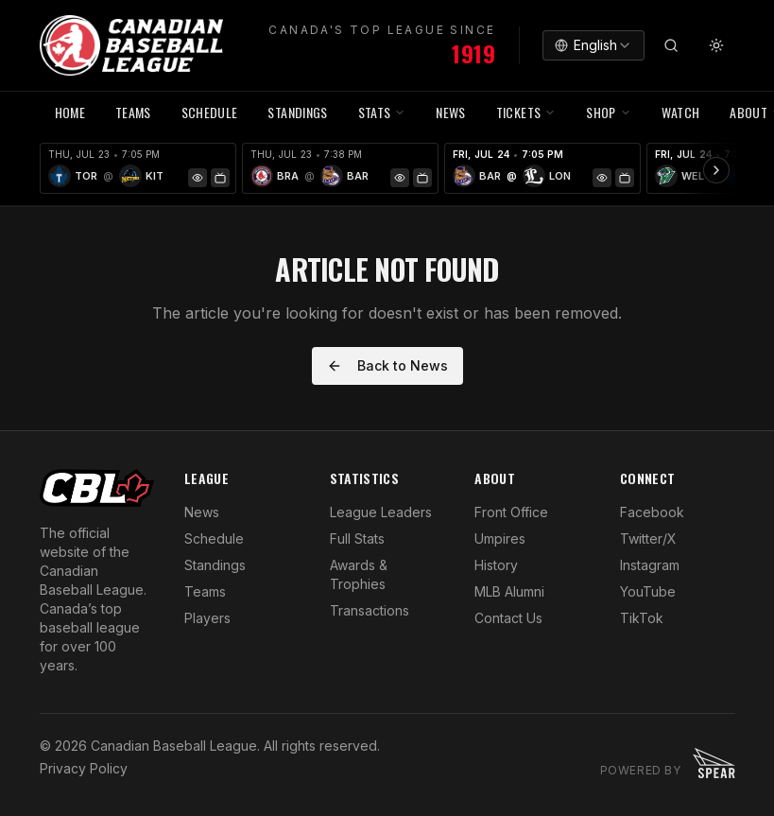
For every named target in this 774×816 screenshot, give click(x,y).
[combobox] (593, 45)
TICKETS (526, 112)
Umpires (499, 538)
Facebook (652, 512)
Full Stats (357, 538)
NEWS (450, 112)
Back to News (387, 365)
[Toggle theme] (716, 45)
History (496, 565)
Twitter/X (648, 538)
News (201, 512)
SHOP (608, 112)
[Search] (671, 45)
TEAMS (133, 112)
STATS (382, 112)
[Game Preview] (197, 177)
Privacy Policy (84, 768)
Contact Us (508, 618)
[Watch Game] (220, 177)
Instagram (649, 565)
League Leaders (381, 512)
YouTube (648, 591)
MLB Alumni (509, 591)
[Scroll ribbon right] (716, 170)
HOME (70, 112)
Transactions (369, 610)
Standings (297, 112)
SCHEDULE (209, 112)
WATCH (681, 112)
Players (207, 618)
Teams (205, 591)
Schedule (214, 538)
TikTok (641, 618)
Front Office (511, 512)
